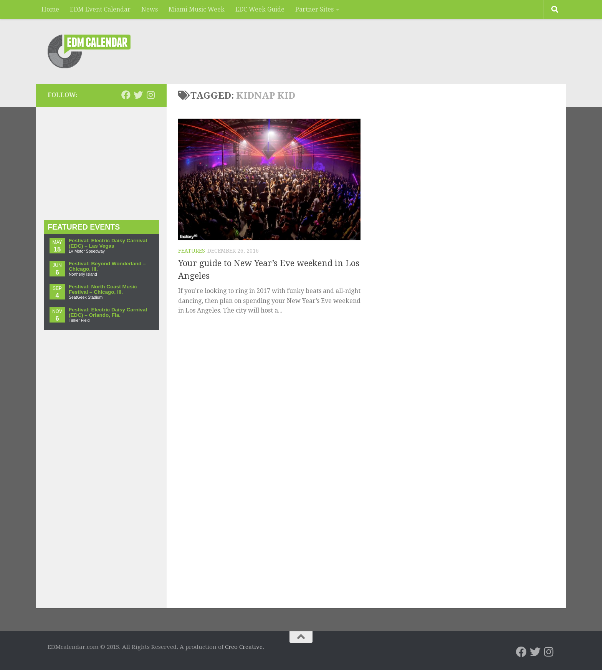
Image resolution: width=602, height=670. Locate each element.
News (149, 9)
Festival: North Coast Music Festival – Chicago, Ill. (103, 289)
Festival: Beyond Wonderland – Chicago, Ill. (107, 266)
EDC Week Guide (259, 9)
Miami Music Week (197, 9)
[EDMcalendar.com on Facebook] (126, 94)
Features (191, 251)
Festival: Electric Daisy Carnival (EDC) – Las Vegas (108, 243)
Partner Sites (314, 9)
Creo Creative (244, 647)
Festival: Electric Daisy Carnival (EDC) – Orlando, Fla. (108, 312)
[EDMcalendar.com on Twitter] (138, 94)
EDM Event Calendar (100, 9)
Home (50, 9)
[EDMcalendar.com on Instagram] (150, 94)
